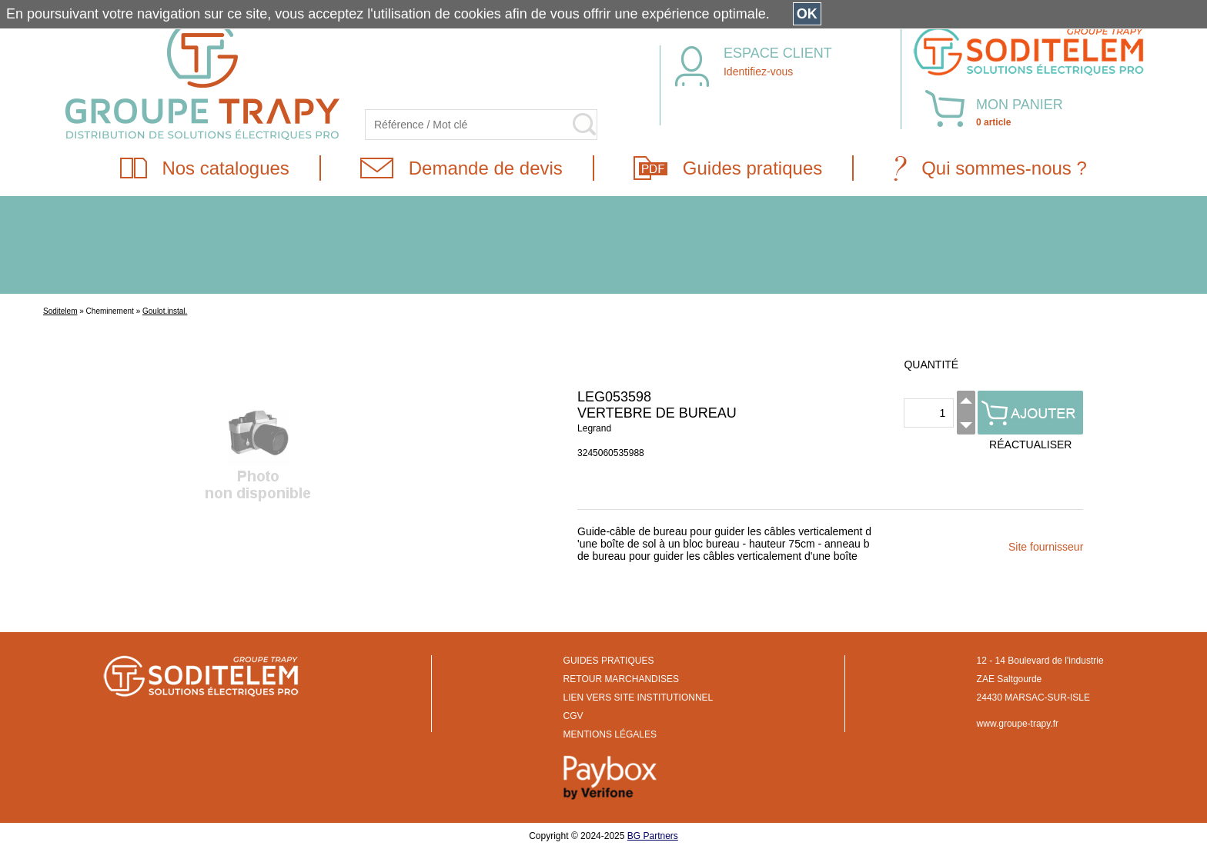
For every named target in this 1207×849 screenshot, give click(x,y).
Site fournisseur (1045, 547)
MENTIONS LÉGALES (610, 734)
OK (807, 14)
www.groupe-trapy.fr (1017, 723)
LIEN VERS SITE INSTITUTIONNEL (638, 697)
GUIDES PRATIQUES (608, 660)
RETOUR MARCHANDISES (621, 679)
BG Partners (652, 836)
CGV (573, 716)
